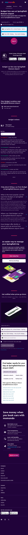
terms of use (19, 348)
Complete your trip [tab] (8, 378)
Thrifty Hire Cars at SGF (8, 398)
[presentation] (22, 59)
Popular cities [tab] (19, 375)
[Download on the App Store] (22, 59)
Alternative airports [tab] (8, 375)
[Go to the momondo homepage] (10, 2)
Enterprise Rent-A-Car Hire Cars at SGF (12, 387)
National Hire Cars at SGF (9, 391)
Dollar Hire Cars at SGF (8, 394)
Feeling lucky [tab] (19, 378)
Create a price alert (12, 447)
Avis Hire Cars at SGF (8, 389)
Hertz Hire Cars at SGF (8, 396)
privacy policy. (4, 349)
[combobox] (6, 22)
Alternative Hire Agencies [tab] (10, 371)
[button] (2, 2)
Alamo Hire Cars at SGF (8, 400)
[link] (14, 256)
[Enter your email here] (15, 338)
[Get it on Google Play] (13, 59)
